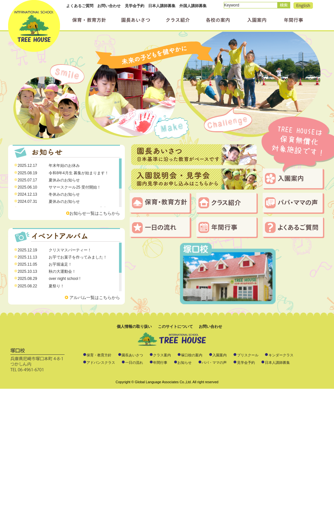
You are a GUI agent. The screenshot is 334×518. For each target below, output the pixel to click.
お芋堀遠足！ (60, 264)
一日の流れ (160, 227)
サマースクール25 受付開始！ (75, 187)
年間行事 (227, 227)
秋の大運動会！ (62, 271)
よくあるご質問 (79, 6)
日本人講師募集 (161, 6)
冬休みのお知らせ (64, 194)
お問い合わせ (109, 6)
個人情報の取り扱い (134, 326)
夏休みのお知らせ (64, 180)
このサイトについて (175, 326)
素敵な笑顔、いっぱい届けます (167, 88)
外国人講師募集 (193, 6)
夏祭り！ (56, 286)
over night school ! (64, 278)
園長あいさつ (132, 355)
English (303, 5)
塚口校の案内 (191, 355)
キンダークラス (280, 355)
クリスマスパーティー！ (70, 250)
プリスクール (247, 355)
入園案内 (293, 179)
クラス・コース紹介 (227, 203)
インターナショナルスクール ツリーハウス (34, 26)
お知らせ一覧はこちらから (94, 213)
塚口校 (228, 273)
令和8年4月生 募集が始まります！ (79, 173)
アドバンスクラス (101, 362)
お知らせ (184, 362)
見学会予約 (134, 6)
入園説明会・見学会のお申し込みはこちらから (194, 179)
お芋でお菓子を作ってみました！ (78, 257)
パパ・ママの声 (293, 203)
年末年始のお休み (64, 165)
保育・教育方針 (160, 203)
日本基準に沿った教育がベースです (194, 154)
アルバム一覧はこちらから (94, 297)
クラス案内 (162, 355)
